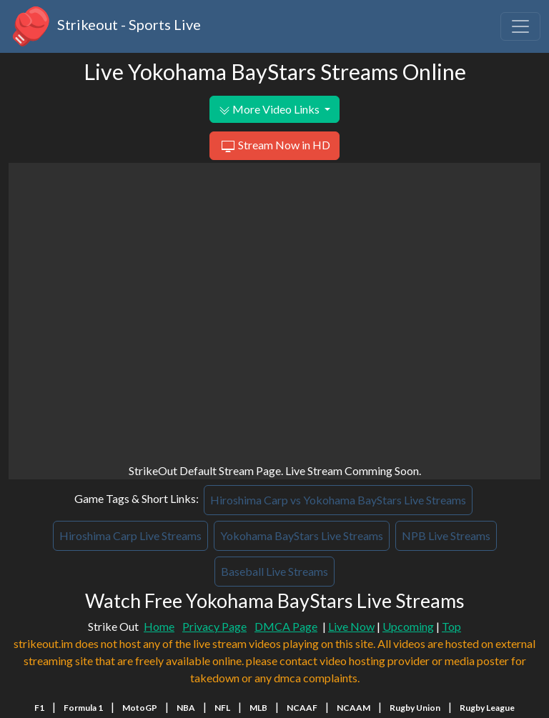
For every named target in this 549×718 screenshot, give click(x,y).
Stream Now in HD (274, 146)
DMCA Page (285, 626)
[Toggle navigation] (520, 26)
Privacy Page (214, 626)
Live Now (351, 626)
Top (451, 626)
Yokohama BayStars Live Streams (301, 535)
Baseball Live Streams (274, 571)
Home (159, 626)
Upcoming (408, 626)
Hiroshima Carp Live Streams (130, 535)
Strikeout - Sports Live (105, 26)
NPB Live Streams (446, 535)
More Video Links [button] (270, 109)
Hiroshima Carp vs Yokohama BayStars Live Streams (338, 500)
